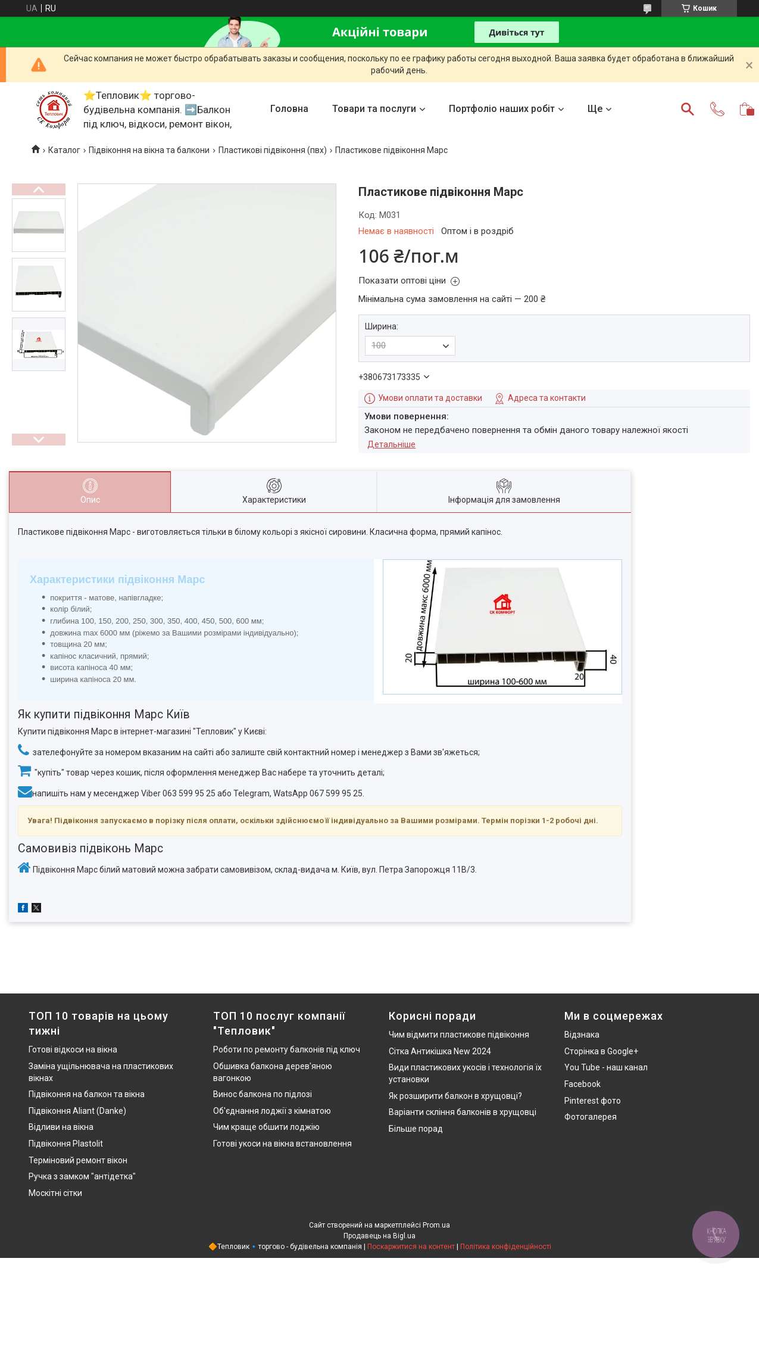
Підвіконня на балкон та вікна (87, 1094)
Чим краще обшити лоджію (266, 1127)
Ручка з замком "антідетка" (82, 1176)
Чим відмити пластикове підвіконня (459, 1034)
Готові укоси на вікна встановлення (282, 1143)
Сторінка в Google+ (601, 1051)
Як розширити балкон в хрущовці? (455, 1096)
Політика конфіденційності (505, 1246)
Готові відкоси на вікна (73, 1049)
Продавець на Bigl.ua (379, 1236)
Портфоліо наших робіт (502, 108)
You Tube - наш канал (606, 1067)
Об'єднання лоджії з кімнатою (272, 1111)
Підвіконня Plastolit (66, 1143)
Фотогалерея (590, 1117)
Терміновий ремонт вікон (78, 1160)
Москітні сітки (55, 1193)
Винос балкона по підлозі (262, 1094)
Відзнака (581, 1034)
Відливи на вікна (61, 1127)
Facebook (582, 1084)
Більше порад (416, 1128)
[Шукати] (687, 109)
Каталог (64, 150)
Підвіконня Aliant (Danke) (77, 1111)
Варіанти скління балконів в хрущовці (462, 1112)
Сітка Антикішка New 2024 (440, 1051)
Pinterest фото (592, 1100)
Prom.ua (436, 1225)
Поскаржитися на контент (411, 1246)
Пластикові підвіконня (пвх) (272, 150)
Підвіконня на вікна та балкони (149, 150)
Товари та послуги (374, 108)
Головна (289, 108)
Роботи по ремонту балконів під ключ (286, 1049)
